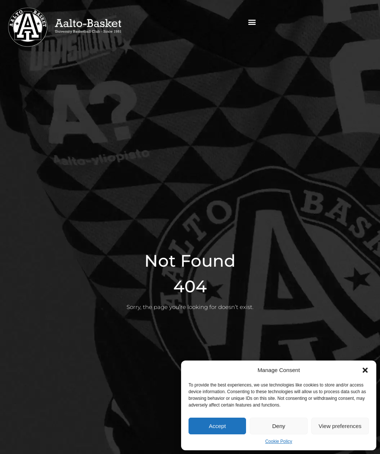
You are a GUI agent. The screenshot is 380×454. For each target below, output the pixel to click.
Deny (278, 426)
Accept (217, 426)
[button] (365, 370)
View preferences (340, 426)
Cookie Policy (278, 441)
